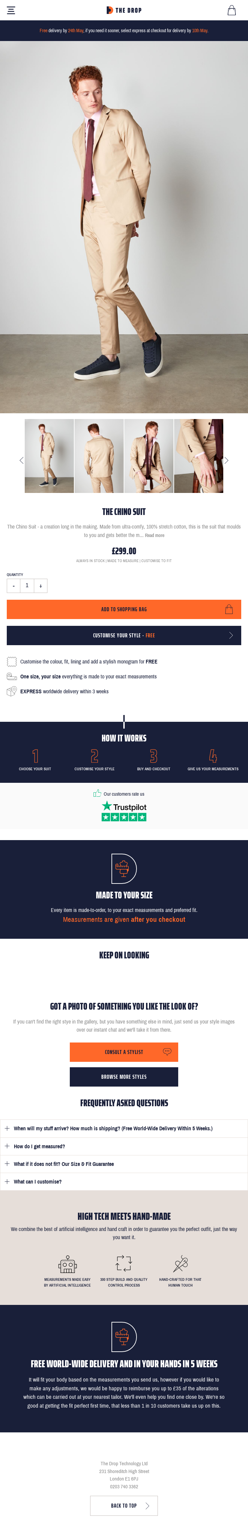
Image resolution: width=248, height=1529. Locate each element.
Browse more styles (124, 1076)
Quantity (15, 575)
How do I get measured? (39, 1146)
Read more (154, 535)
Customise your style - (124, 635)
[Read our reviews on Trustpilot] (124, 810)
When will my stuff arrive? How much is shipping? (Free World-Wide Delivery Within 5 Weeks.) (113, 1128)
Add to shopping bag (124, 609)
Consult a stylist (124, 1052)
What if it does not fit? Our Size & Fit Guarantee (64, 1164)
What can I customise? (38, 1182)
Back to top (124, 1505)
